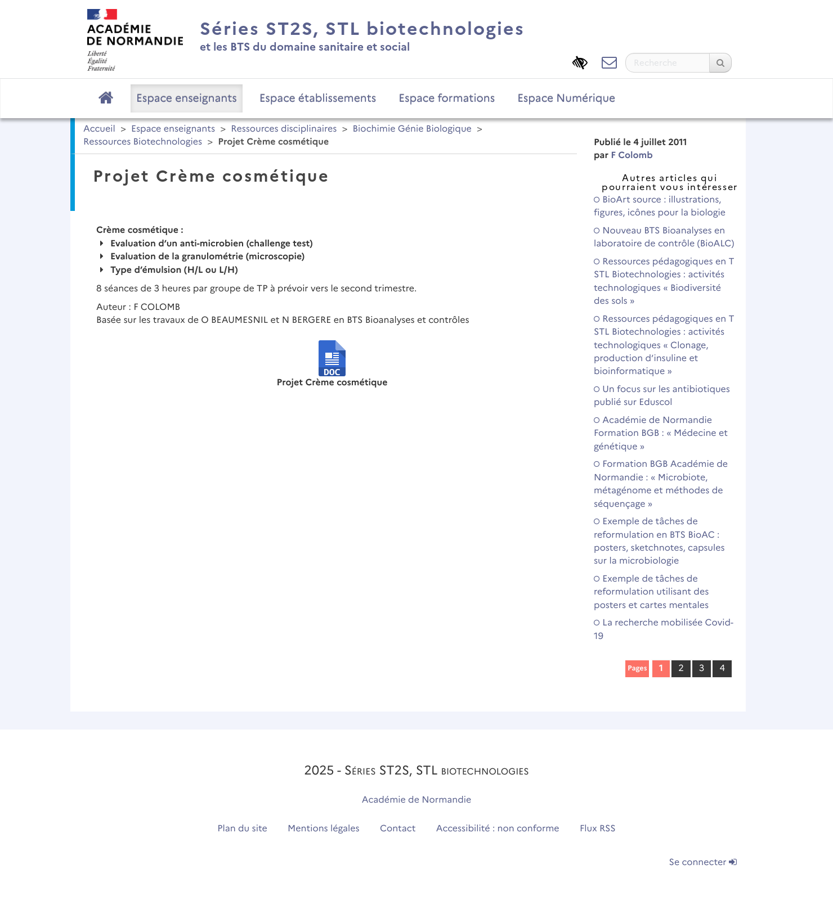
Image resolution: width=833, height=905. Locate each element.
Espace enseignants (186, 98)
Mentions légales (324, 828)
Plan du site (242, 828)
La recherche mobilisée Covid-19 (663, 629)
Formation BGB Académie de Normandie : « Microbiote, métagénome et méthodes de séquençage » (661, 484)
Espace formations (446, 98)
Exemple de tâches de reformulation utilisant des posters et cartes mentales (651, 592)
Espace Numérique (566, 98)
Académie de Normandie (417, 800)
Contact (398, 828)
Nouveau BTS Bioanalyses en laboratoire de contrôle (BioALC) (664, 237)
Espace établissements (318, 98)
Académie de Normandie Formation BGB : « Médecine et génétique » (661, 433)
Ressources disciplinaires (284, 129)
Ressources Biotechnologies (142, 142)
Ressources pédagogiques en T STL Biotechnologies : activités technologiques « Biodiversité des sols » (664, 281)
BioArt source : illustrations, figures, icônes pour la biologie (659, 206)
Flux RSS (598, 828)
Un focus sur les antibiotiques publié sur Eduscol (662, 396)
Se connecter (703, 862)
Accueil (99, 129)
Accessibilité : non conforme (497, 828)
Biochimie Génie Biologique (412, 129)
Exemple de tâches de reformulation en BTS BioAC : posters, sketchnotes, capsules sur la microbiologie (659, 541)
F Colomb (632, 155)
